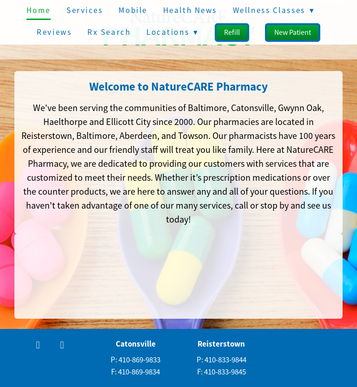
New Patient (292, 32)
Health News (190, 10)
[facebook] (38, 345)
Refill (232, 32)
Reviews (54, 32)
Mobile (133, 10)
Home (38, 10)
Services (84, 10)
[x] (62, 345)
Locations (172, 32)
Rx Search (109, 32)
